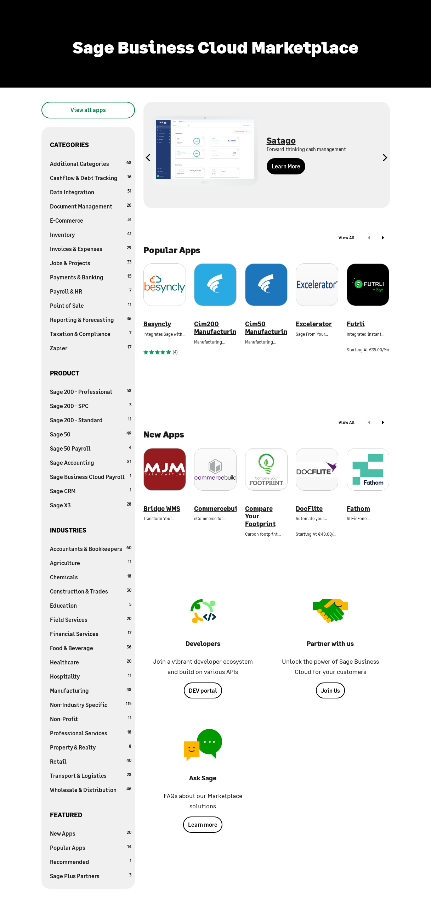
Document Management (90, 206)
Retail (90, 761)
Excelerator (314, 324)
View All (347, 237)
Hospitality (90, 676)
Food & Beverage (90, 647)
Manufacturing (90, 690)
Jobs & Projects (90, 262)
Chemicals (90, 576)
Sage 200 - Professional (90, 391)
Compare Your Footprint (260, 516)
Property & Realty (90, 747)
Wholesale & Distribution (90, 789)
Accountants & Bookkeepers (90, 548)
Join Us (330, 690)
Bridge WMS (161, 508)
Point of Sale (90, 305)
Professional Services (90, 732)
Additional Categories (90, 163)
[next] (383, 238)
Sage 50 (90, 433)
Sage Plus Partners (90, 875)
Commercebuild (215, 508)
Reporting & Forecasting (90, 319)
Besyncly (157, 324)
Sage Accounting (90, 462)
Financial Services (90, 633)
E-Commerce (90, 220)
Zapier (90, 347)
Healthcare (90, 661)
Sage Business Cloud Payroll (90, 476)
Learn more (202, 824)
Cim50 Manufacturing (266, 327)
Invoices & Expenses (90, 248)
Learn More (286, 166)
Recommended (90, 861)
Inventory (90, 234)
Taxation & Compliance (90, 333)
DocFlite (309, 508)
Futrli (356, 324)
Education (90, 605)
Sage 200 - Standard (90, 419)
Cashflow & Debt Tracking (90, 177)
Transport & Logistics (90, 775)
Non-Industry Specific (90, 704)
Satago (281, 140)
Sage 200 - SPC (90, 405)
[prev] (369, 238)
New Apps (90, 833)
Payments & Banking (90, 276)
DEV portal (203, 690)
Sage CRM (90, 490)
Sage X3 (90, 504)
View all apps (88, 109)
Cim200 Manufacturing (215, 327)
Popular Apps (90, 847)
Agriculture (90, 562)
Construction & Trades (90, 591)
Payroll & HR (90, 291)
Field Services (90, 619)
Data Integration (90, 191)
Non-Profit (90, 718)
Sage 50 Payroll (90, 448)
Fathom (358, 508)
